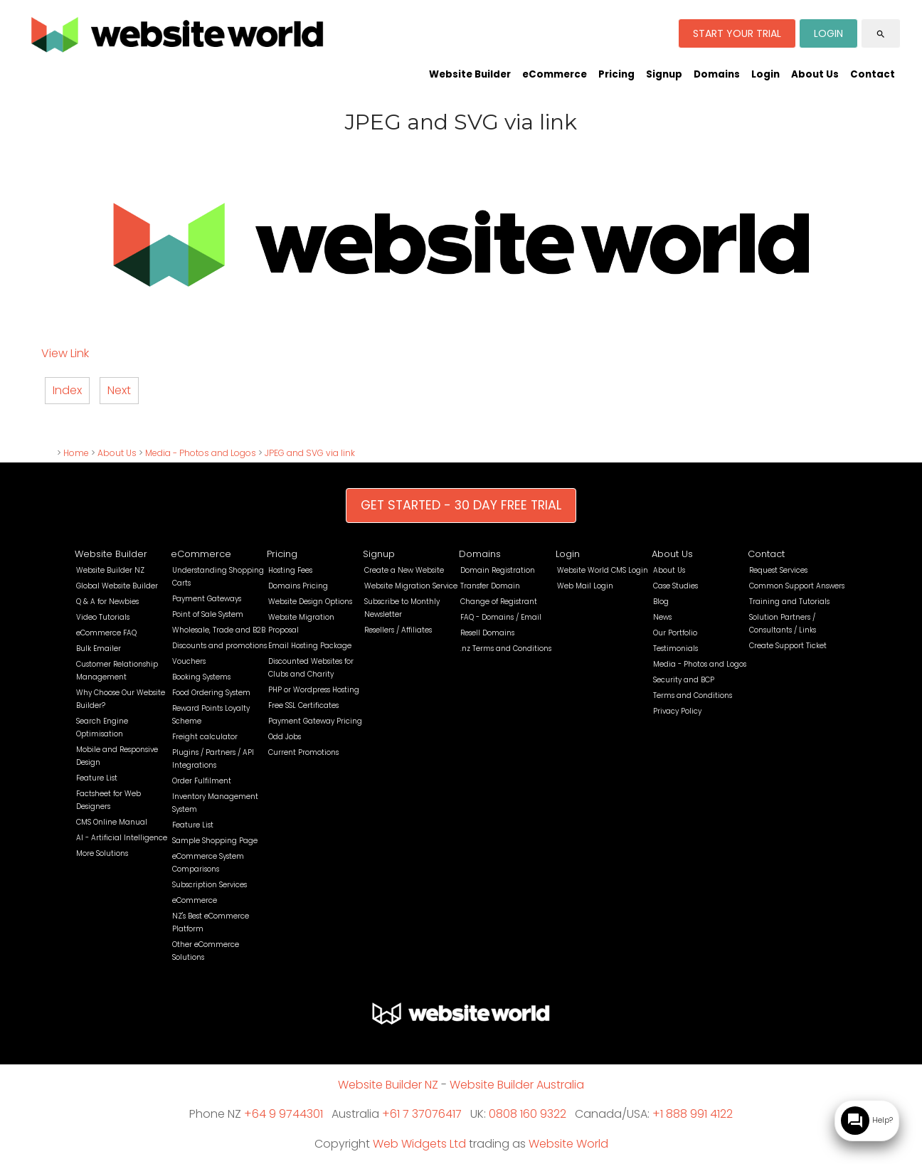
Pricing (616, 74)
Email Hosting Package (309, 645)
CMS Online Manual (111, 822)
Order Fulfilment (201, 781)
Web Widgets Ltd (419, 1144)
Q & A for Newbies (107, 601)
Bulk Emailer (98, 648)
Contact (872, 74)
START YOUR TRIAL (737, 33)
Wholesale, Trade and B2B (218, 630)
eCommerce (554, 74)
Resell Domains (487, 633)
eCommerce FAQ (106, 633)
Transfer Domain (490, 586)
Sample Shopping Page (215, 840)
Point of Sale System (207, 614)
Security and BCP (683, 679)
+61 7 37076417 (422, 1114)
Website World (568, 1144)
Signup (664, 74)
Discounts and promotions (219, 645)
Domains (717, 74)
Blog (661, 601)
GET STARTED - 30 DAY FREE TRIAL (461, 505)
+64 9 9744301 (283, 1114)
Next (119, 390)
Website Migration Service (410, 586)
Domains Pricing (298, 586)
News (662, 617)
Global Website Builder (117, 586)
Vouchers (189, 661)
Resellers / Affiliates (398, 630)
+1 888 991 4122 (692, 1114)
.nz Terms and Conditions (505, 648)
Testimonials (675, 648)
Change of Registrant (498, 601)
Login (765, 74)
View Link (65, 353)
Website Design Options (310, 601)
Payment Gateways (206, 598)
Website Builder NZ (110, 570)
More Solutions (102, 853)
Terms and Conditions (692, 695)
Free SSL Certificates (303, 705)
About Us (815, 74)
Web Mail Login (585, 586)
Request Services (778, 570)
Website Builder (470, 74)
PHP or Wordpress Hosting (313, 689)
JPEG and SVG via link (310, 453)
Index (67, 390)
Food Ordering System (211, 692)
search (881, 34)
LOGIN (828, 33)
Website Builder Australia (517, 1084)
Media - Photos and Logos (200, 453)
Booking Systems (201, 677)
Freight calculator (205, 736)
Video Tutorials (102, 617)
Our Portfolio (675, 633)
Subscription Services (209, 884)
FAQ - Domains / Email (500, 617)
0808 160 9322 (527, 1114)
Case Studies (675, 586)
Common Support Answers (796, 586)
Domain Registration (497, 570)
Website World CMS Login (602, 570)
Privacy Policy (677, 711)
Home (76, 453)
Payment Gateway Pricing (315, 721)
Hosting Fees (290, 570)
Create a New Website (404, 570)
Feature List (96, 778)
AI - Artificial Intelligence (121, 837)
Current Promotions (303, 752)
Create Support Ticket (788, 645)
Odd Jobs (284, 736)
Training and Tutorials (789, 601)
